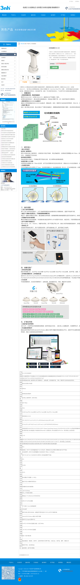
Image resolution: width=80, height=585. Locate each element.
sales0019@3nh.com (34, 573)
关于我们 (71, 1)
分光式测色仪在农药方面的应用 (8, 154)
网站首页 (4, 15)
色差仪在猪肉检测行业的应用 (8, 164)
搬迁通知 (4, 128)
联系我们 (77, 1)
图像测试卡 (4, 72)
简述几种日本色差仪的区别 (7, 130)
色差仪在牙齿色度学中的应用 (8, 150)
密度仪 (2, 60)
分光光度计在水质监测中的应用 (8, 132)
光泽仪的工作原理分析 (6, 140)
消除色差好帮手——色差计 (7, 152)
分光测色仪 (4, 51)
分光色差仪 (4, 54)
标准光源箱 (4, 66)
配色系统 (3, 78)
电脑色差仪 (4, 48)
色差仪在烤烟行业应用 (6, 160)
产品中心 (13, 15)
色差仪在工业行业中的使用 (7, 138)
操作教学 (53, 15)
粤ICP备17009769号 (28, 576)
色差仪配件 (4, 75)
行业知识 (43, 15)
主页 (25, 43)
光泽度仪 (3, 57)
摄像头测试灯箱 (5, 69)
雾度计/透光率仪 (5, 63)
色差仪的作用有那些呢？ (7, 156)
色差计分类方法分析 (6, 144)
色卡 (2, 82)
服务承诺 (33, 15)
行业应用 (23, 15)
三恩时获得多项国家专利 (8, 102)
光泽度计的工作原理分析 (7, 162)
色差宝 (2, 85)
